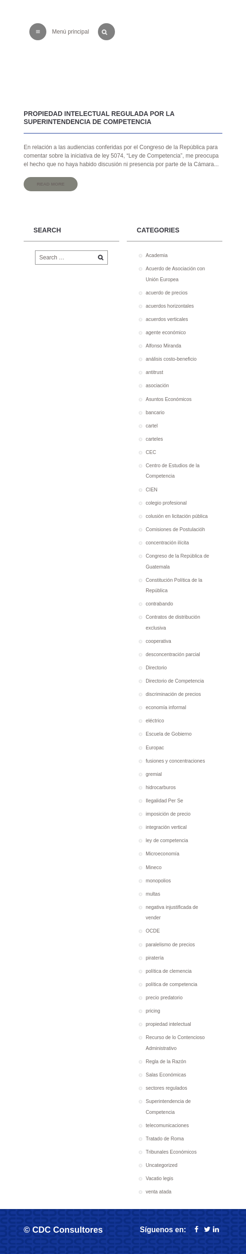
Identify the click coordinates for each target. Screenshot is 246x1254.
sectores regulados (166, 1088)
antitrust (154, 372)
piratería (155, 958)
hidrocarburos (161, 787)
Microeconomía (162, 853)
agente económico (166, 332)
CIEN (152, 489)
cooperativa (158, 641)
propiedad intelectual (168, 1024)
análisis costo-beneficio (171, 359)
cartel (152, 425)
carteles (154, 439)
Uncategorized (161, 1165)
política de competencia (171, 984)
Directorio (156, 667)
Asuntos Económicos (169, 399)
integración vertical (166, 827)
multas (153, 894)
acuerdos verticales (167, 319)
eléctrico (155, 720)
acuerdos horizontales (170, 306)
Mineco (154, 867)
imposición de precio (168, 814)
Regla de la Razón (166, 1061)
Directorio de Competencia (175, 681)
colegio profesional (166, 503)
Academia (156, 255)
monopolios (158, 880)
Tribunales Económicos (171, 1152)
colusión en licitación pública (177, 516)
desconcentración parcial (173, 654)
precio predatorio (164, 997)
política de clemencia (169, 971)
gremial (154, 774)
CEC (151, 452)
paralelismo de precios (170, 944)
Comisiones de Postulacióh (175, 529)
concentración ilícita (167, 542)
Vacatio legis (159, 1178)
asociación (157, 385)
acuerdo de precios (166, 292)
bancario (155, 412)
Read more (51, 184)
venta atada (158, 1191)
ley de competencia (167, 840)
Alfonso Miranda (163, 345)
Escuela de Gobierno (169, 734)
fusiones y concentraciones (175, 761)
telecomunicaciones (167, 1125)
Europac (155, 747)
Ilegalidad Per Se (164, 800)
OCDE (153, 931)
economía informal (166, 707)
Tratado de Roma (165, 1138)
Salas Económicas (166, 1074)
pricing (153, 1011)
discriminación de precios (173, 694)
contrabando (159, 603)
